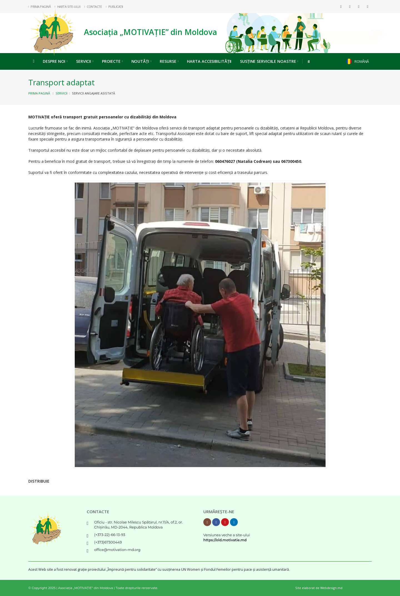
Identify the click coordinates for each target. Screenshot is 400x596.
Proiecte (112, 61)
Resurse (169, 61)
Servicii (84, 61)
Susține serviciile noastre (269, 61)
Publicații (114, 6)
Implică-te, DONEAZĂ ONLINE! (329, 38)
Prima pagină (39, 93)
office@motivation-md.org (117, 550)
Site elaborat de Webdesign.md (318, 588)
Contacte (93, 6)
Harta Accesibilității (209, 61)
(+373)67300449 (108, 542)
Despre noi (55, 61)
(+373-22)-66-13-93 (109, 535)
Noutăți (141, 61)
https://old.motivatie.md (225, 540)
